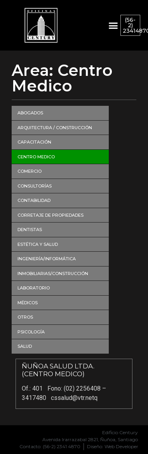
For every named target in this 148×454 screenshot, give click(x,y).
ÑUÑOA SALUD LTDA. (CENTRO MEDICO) (58, 370)
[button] (113, 25)
